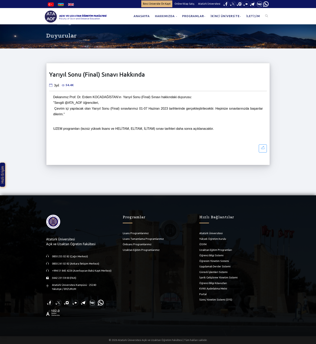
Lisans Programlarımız (136, 233)
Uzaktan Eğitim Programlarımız (141, 249)
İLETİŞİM (253, 16)
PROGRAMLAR (193, 16)
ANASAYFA (142, 16)
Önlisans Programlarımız (137, 244)
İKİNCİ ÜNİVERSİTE (224, 16)
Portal (203, 294)
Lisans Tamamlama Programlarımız (143, 238)
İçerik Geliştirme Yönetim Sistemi (218, 277)
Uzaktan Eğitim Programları (215, 249)
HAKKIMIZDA (165, 16)
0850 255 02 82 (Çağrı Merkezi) (70, 256)
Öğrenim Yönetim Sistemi (214, 260)
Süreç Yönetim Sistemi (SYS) (215, 299)
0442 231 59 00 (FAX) (64, 277)
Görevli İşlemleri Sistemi (213, 271)
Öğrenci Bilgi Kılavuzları (213, 282)
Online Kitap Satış (184, 3)
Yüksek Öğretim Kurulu (212, 238)
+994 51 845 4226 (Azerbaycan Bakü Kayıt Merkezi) (81, 270)
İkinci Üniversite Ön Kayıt (157, 3)
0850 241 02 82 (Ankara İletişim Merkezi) (75, 263)
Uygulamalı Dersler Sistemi (215, 266)
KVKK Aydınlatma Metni (213, 288)
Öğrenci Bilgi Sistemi (211, 255)
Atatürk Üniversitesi (209, 3)
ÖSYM (203, 244)
